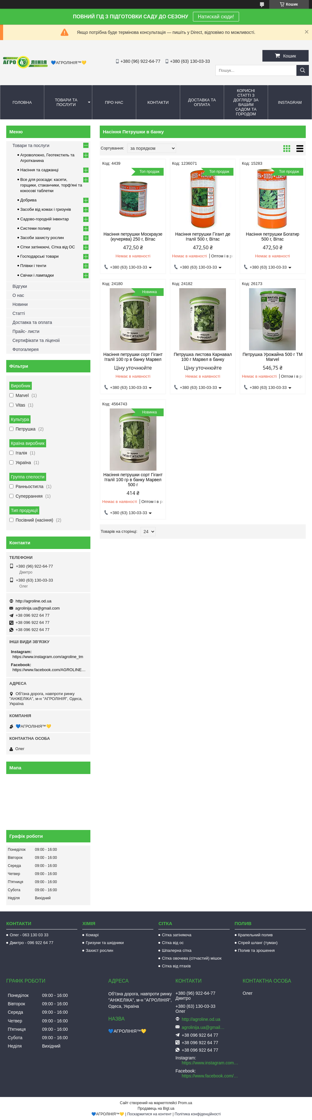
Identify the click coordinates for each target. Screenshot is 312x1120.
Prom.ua (185, 1103)
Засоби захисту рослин (42, 237)
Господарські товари (39, 256)
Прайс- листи (25, 331)
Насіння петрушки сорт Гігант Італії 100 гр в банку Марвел (133, 357)
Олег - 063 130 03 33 (29, 935)
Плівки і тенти (33, 265)
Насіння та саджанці (39, 170)
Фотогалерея (25, 349)
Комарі (92, 935)
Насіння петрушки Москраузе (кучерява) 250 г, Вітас (132, 237)
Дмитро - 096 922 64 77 (31, 942)
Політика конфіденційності (198, 1114)
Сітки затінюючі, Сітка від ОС (47, 247)
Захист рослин (99, 950)
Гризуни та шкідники (105, 942)
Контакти (158, 102)
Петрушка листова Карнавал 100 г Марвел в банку (203, 357)
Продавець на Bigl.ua (155, 1108)
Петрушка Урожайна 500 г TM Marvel (272, 357)
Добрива (28, 200)
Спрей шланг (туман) (258, 942)
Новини (20, 304)
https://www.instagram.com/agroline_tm (47, 656)
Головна (22, 102)
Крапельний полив (255, 935)
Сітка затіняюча (176, 935)
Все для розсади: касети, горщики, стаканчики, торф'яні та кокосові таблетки (51, 185)
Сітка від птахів (176, 966)
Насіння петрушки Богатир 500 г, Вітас (272, 237)
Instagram (290, 102)
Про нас (114, 102)
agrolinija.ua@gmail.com (37, 608)
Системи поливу (35, 228)
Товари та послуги (66, 102)
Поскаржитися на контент (149, 1114)
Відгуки (19, 286)
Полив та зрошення (256, 950)
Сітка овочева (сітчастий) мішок (191, 958)
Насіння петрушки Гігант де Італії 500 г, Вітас (202, 237)
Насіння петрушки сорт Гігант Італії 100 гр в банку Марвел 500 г (133, 479)
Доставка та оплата (202, 102)
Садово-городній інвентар (44, 219)
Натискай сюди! (216, 16)
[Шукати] (302, 70)
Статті (18, 313)
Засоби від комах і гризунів (45, 209)
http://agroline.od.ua (33, 601)
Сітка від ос (173, 942)
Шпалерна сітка (176, 950)
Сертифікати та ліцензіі (36, 340)
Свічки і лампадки (37, 275)
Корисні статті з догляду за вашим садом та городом (246, 102)
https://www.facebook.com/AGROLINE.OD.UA (49, 669)
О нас (18, 295)
